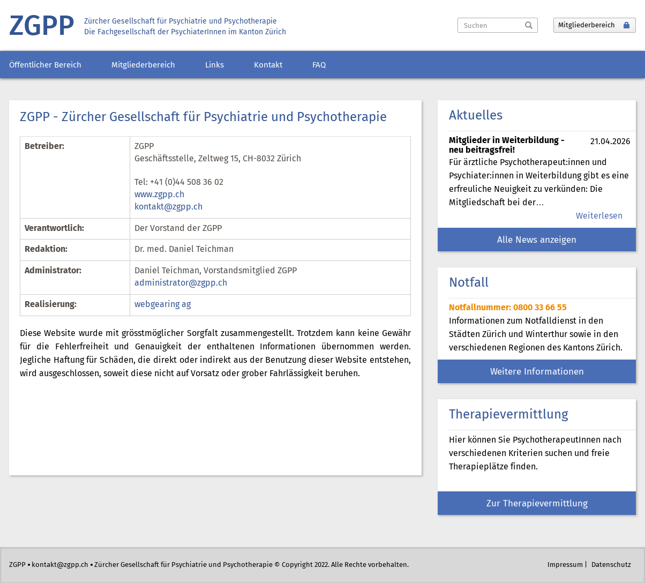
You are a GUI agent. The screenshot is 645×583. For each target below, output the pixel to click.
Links (214, 65)
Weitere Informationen (537, 372)
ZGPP (41, 27)
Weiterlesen (599, 216)
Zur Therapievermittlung (537, 504)
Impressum (565, 565)
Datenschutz (611, 565)
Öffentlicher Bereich (45, 65)
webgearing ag (162, 304)
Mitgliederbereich (143, 65)
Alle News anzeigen (536, 240)
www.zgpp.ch (159, 194)
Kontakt (268, 65)
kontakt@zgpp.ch (168, 207)
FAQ (319, 65)
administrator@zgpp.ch (180, 283)
